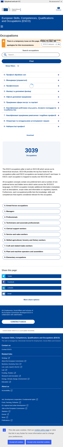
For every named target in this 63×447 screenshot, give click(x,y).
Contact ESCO (7, 349)
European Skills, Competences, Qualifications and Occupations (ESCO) (31, 338)
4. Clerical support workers (15, 229)
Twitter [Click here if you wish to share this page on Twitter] (10, 276)
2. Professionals (11, 217)
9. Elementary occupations (15, 257)
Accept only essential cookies (38, 442)
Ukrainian (58, 9)
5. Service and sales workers (16, 234)
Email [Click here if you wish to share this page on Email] (9, 294)
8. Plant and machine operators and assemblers (23, 251)
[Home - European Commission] (12, 8)
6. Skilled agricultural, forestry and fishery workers (24, 240)
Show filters (10, 66)
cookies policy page (41, 430)
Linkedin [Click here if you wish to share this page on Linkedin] (10, 288)
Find (31, 61)
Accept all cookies (16, 442)
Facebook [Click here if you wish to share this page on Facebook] (11, 282)
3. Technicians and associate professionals (21, 223)
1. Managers (9, 211)
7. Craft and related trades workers (18, 246)
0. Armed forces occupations (16, 206)
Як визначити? (55, 1)
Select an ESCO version (50, 40)
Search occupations (31, 50)
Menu (1, 26)
